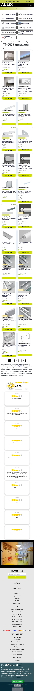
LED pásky (19, 366)
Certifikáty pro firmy (17, 647)
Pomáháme (17, 598)
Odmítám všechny (17, 689)
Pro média (17, 593)
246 (18, 389)
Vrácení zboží (17, 614)
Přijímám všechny (17, 681)
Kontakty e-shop (17, 626)
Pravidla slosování (17, 654)
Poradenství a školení (17, 642)
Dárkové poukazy (17, 621)
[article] (17, 399)
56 (23, 360)
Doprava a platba (17, 612)
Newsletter (17, 591)
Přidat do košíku (8, 72)
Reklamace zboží (17, 617)
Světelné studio (17, 588)
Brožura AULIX (17, 603)
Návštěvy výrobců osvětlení (17, 644)
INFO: (28, 1)
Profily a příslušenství (9, 43)
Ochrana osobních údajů (17, 649)
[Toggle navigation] (30, 4)
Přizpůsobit (17, 685)
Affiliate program (17, 624)
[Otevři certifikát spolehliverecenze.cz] (21, 382)
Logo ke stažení (17, 596)
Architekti (17, 639)
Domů (3, 42)
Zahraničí (17, 660)
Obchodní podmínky (17, 619)
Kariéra (17, 600)
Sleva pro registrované (17, 609)
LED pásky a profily (23, 42)
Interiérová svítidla (11, 42)
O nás (17, 586)
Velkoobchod (17, 637)
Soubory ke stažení (17, 651)
